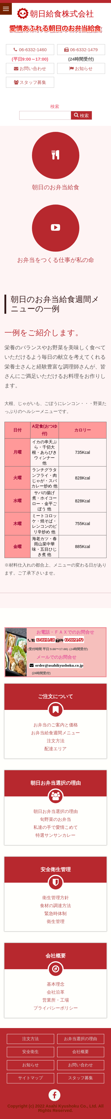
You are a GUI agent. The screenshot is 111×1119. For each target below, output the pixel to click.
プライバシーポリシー (55, 1007)
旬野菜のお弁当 (55, 819)
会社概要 (80, 1052)
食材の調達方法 (55, 905)
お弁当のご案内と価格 (55, 724)
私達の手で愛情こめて (55, 827)
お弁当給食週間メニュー (55, 732)
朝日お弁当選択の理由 (55, 811)
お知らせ (81, 68)
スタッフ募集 (30, 82)
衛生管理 (56, 921)
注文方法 (56, 740)
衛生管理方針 (55, 897)
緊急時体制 (55, 913)
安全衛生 (30, 1052)
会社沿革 (56, 992)
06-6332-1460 (30, 49)
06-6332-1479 (81, 49)
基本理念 (56, 984)
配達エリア (55, 748)
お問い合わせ (30, 68)
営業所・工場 (55, 999)
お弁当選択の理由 (80, 1039)
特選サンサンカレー (55, 835)
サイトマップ (30, 1078)
